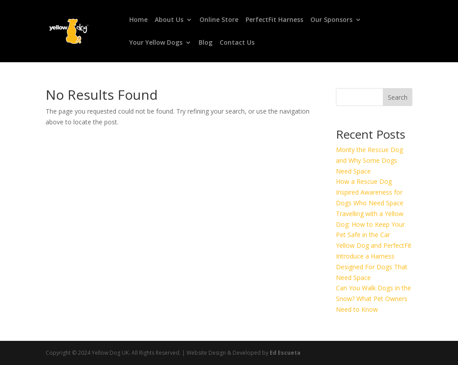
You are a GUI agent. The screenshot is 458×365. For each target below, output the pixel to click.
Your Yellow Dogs (155, 43)
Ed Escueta (285, 353)
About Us (169, 20)
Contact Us (237, 43)
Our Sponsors (331, 20)
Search (397, 97)
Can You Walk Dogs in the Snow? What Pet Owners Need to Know (373, 299)
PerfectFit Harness (274, 20)
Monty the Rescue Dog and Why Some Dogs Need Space (369, 160)
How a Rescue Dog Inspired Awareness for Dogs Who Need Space (369, 192)
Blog (205, 43)
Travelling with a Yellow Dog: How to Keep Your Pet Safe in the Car (370, 224)
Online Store (218, 20)
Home (138, 20)
